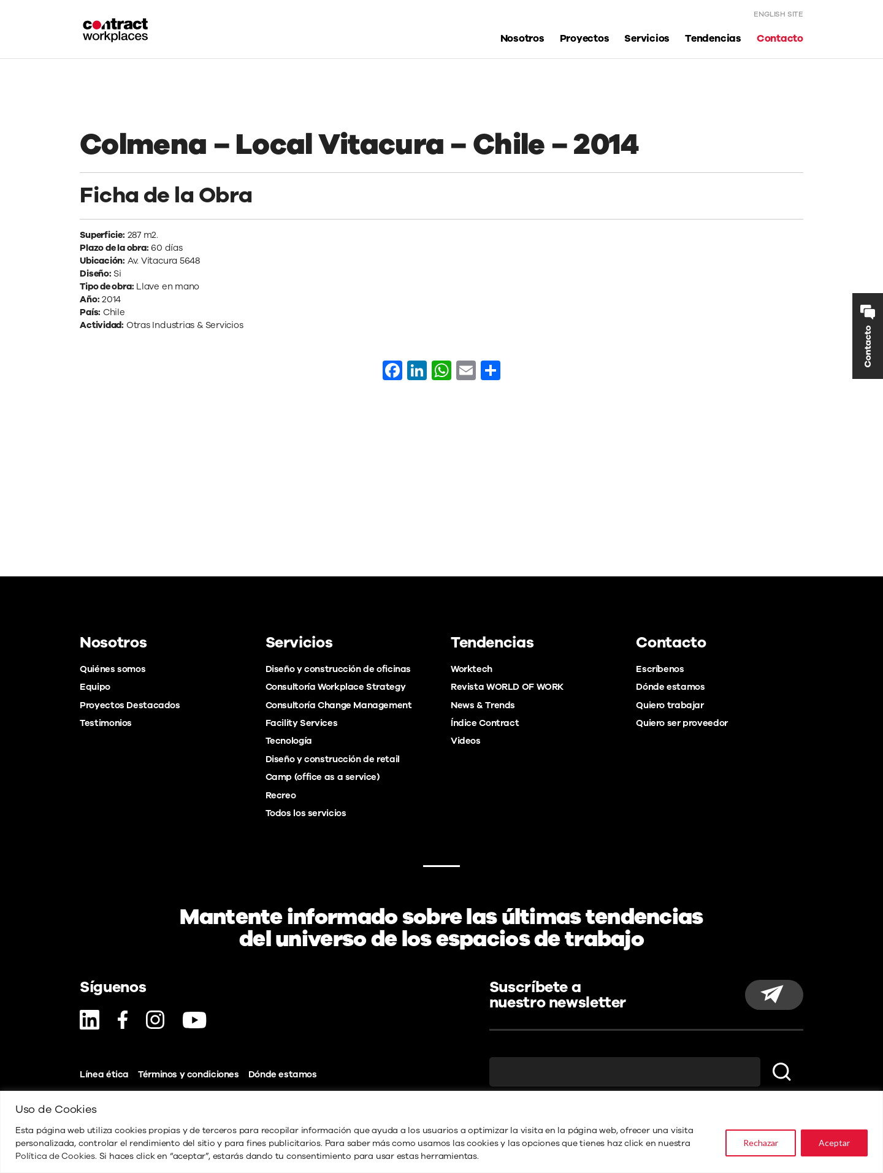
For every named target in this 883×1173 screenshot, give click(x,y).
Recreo (281, 795)
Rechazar (760, 1142)
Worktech (471, 669)
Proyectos (585, 39)
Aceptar (834, 1142)
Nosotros (522, 39)
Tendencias (713, 39)
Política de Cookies (55, 1156)
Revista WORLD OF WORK (507, 687)
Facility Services (302, 723)
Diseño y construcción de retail (333, 759)
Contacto (780, 39)
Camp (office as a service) (323, 777)
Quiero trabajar (669, 705)
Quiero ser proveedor (681, 723)
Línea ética (104, 1074)
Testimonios (106, 723)
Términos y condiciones (188, 1074)
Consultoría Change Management (339, 705)
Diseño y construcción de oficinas (338, 669)
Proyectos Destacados (130, 705)
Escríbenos (660, 669)
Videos (466, 741)
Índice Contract (485, 723)
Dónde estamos (670, 687)
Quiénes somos (112, 669)
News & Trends (483, 705)
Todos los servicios (306, 813)
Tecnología (289, 741)
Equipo (95, 687)
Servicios (647, 39)
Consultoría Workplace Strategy (336, 687)
